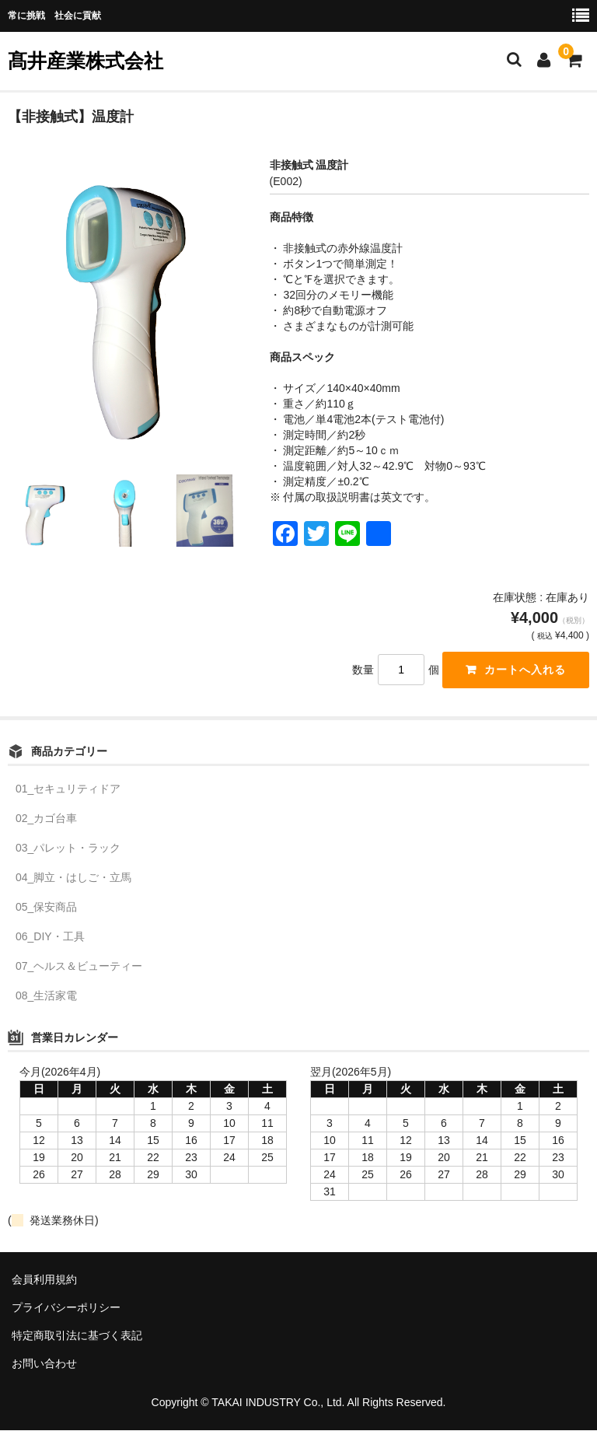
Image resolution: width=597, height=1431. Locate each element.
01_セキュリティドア (68, 788)
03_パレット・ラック (68, 847)
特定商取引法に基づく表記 (77, 1335)
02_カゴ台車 (46, 818)
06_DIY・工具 (50, 936)
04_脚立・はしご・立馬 (73, 877)
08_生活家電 (46, 995)
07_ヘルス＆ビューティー (79, 966)
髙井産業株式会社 (85, 61)
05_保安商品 (46, 907)
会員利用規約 (44, 1279)
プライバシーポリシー (66, 1307)
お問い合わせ (44, 1363)
